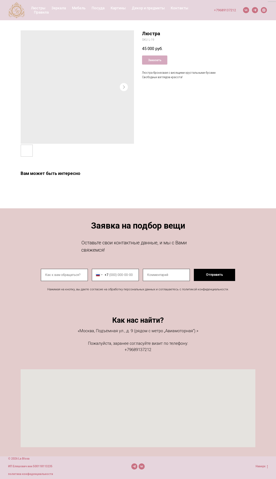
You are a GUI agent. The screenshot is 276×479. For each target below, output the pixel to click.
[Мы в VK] (142, 466)
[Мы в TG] (134, 466)
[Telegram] (255, 10)
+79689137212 (225, 10)
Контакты (179, 8)
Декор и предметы (148, 8)
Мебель (79, 8)
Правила (41, 12)
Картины (118, 8)
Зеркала (58, 8)
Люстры (38, 8)
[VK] (246, 10)
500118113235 (42, 466)
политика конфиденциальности (30, 474)
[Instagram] (264, 10)
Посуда (98, 8)
